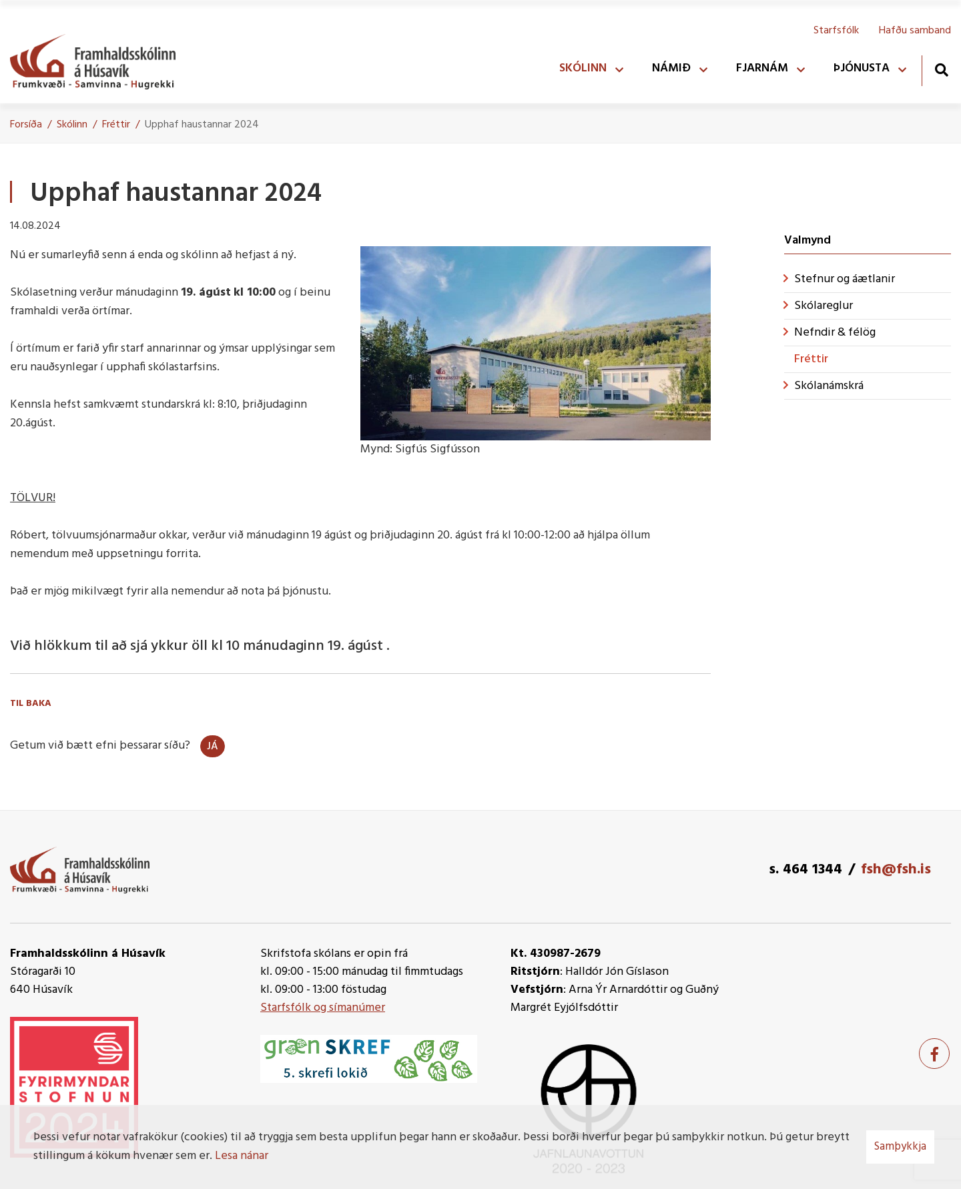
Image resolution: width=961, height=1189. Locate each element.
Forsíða (26, 124)
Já (212, 746)
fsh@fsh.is (896, 869)
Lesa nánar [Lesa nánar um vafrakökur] (241, 1156)
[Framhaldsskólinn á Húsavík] (99, 59)
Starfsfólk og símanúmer (322, 1008)
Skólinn (72, 124)
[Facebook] (934, 1053)
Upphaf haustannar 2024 (202, 124)
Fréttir (116, 124)
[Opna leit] (941, 69)
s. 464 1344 (805, 869)
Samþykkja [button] (900, 1147)
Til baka (30, 703)
